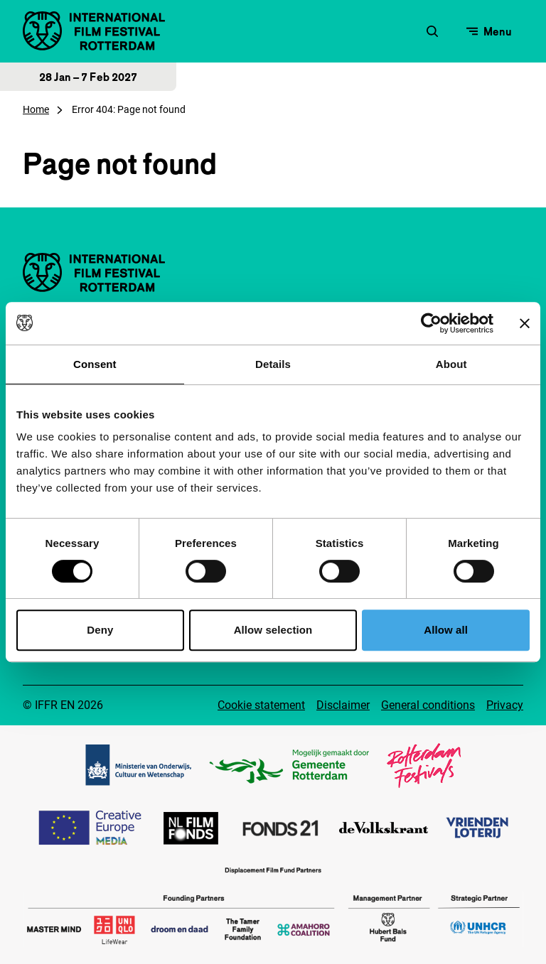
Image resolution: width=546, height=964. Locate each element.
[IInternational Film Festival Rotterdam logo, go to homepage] (94, 30)
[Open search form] (432, 31)
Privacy (504, 705)
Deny (100, 630)
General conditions (428, 705)
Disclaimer (343, 705)
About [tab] (451, 364)
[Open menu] (489, 31)
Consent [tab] (95, 364)
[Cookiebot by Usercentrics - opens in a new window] (431, 323)
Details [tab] (273, 364)
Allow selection (273, 630)
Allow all (446, 630)
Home (36, 109)
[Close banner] (525, 323)
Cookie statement (261, 705)
